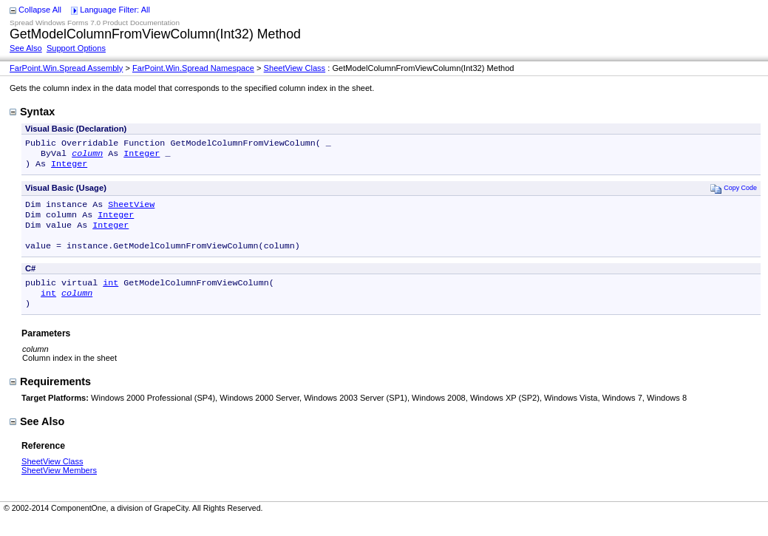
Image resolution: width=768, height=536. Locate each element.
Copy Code (733, 192)
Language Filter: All (115, 9)
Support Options (76, 48)
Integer (141, 156)
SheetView (131, 210)
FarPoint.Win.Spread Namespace (193, 68)
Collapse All (39, 9)
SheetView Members (59, 486)
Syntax (32, 112)
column (87, 156)
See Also (26, 48)
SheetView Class (295, 68)
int (110, 296)
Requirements (50, 398)
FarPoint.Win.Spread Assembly (66, 68)
